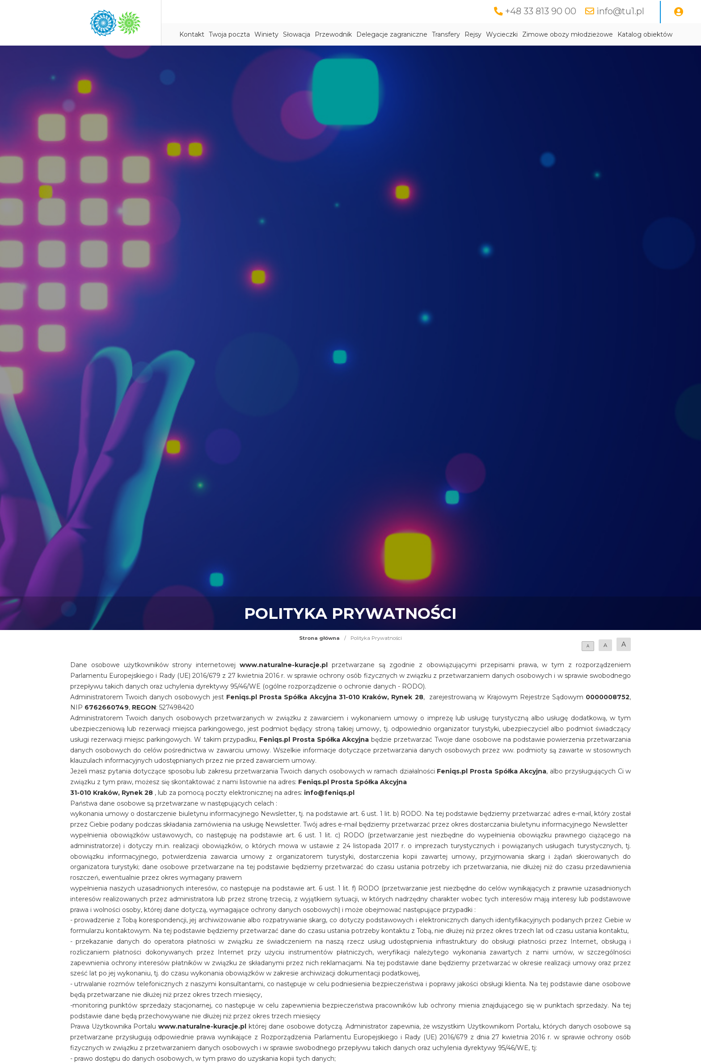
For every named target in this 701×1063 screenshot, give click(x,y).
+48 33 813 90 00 (540, 11)
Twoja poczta (229, 34)
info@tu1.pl (620, 11)
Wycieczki (502, 34)
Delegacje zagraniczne (391, 34)
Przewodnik (333, 34)
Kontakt (191, 34)
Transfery (446, 34)
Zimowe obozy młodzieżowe (567, 34)
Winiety (266, 34)
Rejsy (473, 34)
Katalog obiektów (644, 34)
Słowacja (296, 34)
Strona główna (319, 638)
